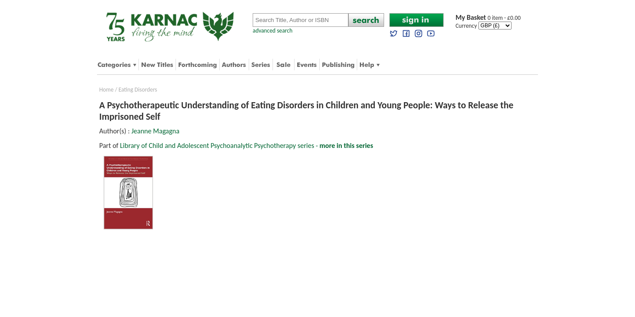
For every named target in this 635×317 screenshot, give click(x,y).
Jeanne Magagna (155, 131)
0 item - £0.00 (488, 18)
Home (106, 89)
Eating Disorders (138, 89)
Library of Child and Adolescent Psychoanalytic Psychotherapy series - (246, 145)
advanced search (272, 30)
